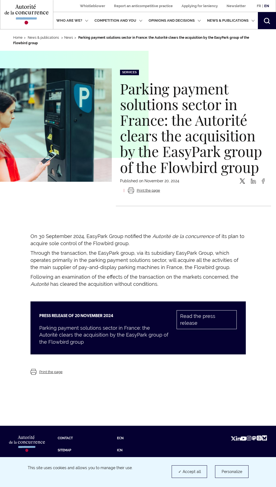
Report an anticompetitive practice (143, 6)
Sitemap (64, 450)
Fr (259, 6)
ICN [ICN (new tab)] (119, 450)
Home (18, 38)
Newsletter (236, 6)
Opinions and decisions (175, 20)
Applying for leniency (200, 6)
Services (129, 72)
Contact (65, 438)
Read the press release (197, 319)
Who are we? (72, 20)
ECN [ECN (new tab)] (120, 438)
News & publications (231, 20)
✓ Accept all (189, 471)
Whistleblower (92, 6)
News (68, 38)
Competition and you (118, 20)
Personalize (232, 471)
